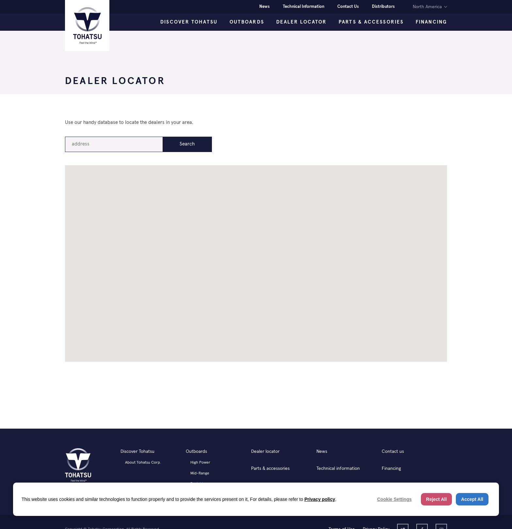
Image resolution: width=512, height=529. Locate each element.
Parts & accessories (270, 468)
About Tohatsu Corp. (143, 463)
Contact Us (348, 7)
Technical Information (303, 7)
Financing (431, 22)
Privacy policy (319, 499)
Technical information (338, 468)
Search (187, 144)
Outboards (247, 22)
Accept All (472, 499)
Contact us (393, 451)
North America (427, 7)
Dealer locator (265, 451)
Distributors (383, 7)
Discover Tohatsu (188, 22)
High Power (200, 463)
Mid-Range (199, 473)
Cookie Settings (394, 499)
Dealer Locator (301, 22)
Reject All (436, 499)
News (264, 7)
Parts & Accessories (371, 22)
